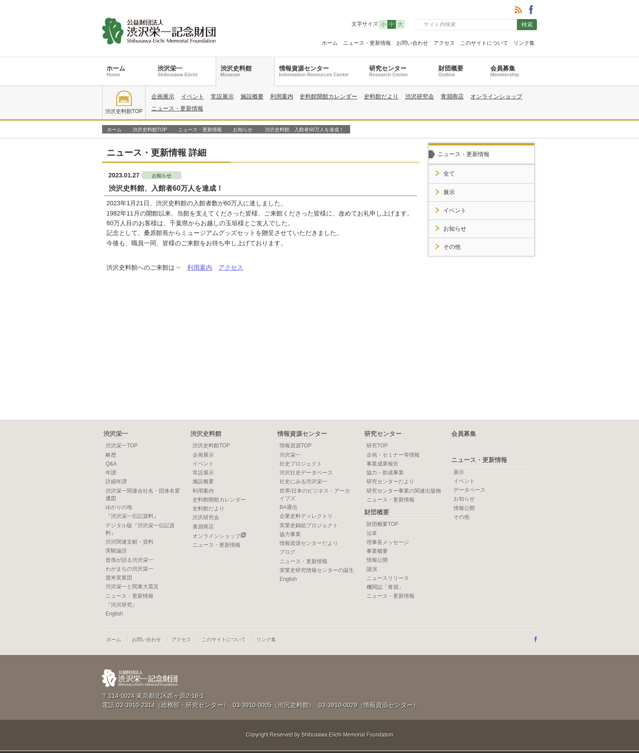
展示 (449, 192)
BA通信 (288, 507)
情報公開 (377, 560)
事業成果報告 (382, 464)
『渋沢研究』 (122, 605)
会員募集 (504, 71)
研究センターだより (390, 481)
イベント (192, 96)
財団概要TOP (382, 524)
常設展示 (222, 96)
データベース (469, 490)
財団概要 (450, 71)
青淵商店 (452, 96)
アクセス (444, 43)
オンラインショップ (496, 96)
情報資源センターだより (309, 543)
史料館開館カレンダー (328, 96)
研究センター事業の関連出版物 (404, 491)
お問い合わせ (412, 43)
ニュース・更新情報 (367, 43)
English (114, 614)
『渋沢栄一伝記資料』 (132, 516)
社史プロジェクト (301, 464)
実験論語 (116, 551)
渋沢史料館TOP (123, 102)
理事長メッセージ (388, 542)
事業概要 (377, 551)
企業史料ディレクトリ (306, 516)
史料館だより (381, 96)
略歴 (111, 455)
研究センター (388, 71)
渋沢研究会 (419, 96)
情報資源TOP (296, 446)
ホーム (330, 43)
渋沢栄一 (177, 71)
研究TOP (377, 446)
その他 (452, 247)
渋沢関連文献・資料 (130, 542)
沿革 (372, 533)
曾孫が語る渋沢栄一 (130, 560)
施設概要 (252, 96)
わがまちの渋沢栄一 (130, 569)
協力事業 (290, 534)
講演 (372, 569)
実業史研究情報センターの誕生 (317, 570)
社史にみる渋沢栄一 (303, 481)
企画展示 (162, 96)
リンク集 (524, 43)
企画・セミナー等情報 (393, 455)
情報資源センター (314, 71)
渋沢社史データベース (306, 473)
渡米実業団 (119, 578)
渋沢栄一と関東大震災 (132, 587)
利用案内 (281, 96)
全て (449, 174)
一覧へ (399, 152)
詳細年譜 (116, 481)
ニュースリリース (388, 578)
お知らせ (242, 129)
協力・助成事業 (385, 473)
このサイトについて (484, 43)
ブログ (288, 552)
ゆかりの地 (119, 507)
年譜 (111, 473)
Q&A (111, 464)
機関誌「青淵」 (385, 587)
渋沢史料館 (236, 71)
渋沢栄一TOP (122, 446)
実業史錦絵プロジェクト (309, 525)
